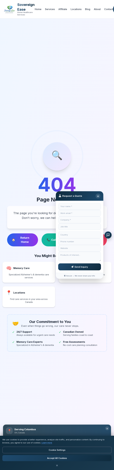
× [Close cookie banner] (57, 465)
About (97, 9)
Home (38, 9)
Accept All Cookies (57, 458)
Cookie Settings (57, 450)
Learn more (47, 442)
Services (50, 9)
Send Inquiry (79, 267)
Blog (87, 9)
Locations (76, 9)
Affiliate (62, 9)
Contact (108, 9)
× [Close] (98, 196)
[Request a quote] (108, 235)
